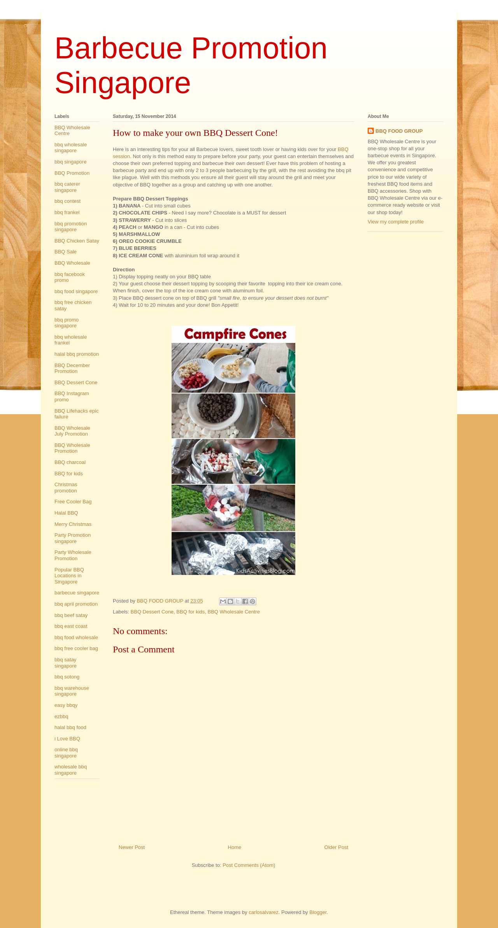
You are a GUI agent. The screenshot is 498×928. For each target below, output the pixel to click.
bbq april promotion (76, 604)
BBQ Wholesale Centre (234, 612)
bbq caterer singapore (67, 187)
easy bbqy (65, 705)
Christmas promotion (65, 488)
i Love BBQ (67, 739)
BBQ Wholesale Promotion (72, 448)
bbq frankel (66, 212)
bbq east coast (71, 626)
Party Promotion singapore (72, 538)
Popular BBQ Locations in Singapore (69, 576)
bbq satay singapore (65, 663)
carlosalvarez (264, 912)
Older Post (336, 847)
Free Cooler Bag (72, 501)
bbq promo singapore (66, 323)
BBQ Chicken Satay (76, 241)
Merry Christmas (72, 524)
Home (235, 847)
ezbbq (61, 716)
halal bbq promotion (76, 354)
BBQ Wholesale (72, 263)
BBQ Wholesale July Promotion (72, 431)
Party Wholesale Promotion (72, 555)
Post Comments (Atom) (249, 865)
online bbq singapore (66, 753)
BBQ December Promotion (72, 368)
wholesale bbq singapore (70, 770)
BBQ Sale (65, 252)
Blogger (317, 912)
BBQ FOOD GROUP (399, 131)
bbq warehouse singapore (71, 691)
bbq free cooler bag (76, 648)
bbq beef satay (71, 615)
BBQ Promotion (71, 173)
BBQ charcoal (70, 462)
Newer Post (132, 847)
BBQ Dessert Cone (152, 612)
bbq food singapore (76, 291)
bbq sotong (66, 677)
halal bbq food (70, 727)
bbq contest (67, 201)
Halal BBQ (66, 513)
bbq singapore (70, 162)
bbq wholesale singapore (70, 148)
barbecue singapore (76, 593)
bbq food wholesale (76, 637)
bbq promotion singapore (70, 227)
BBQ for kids (190, 612)
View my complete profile (396, 222)
